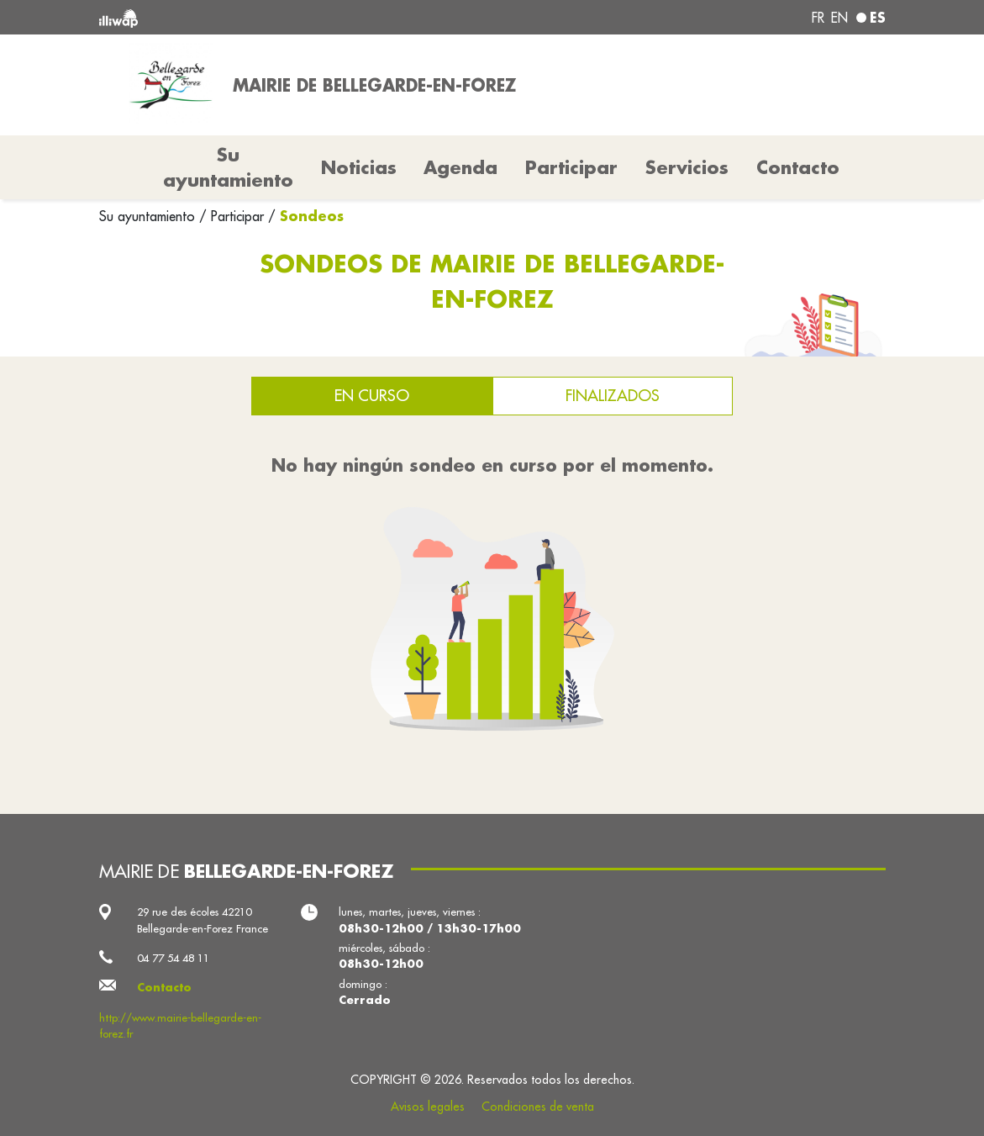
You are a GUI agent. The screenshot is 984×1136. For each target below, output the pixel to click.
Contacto (797, 167)
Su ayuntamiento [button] (228, 167)
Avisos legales (428, 1106)
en (839, 17)
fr (818, 17)
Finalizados (613, 395)
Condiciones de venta (537, 1106)
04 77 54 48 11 (173, 957)
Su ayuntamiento (149, 216)
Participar (571, 167)
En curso (371, 395)
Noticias (359, 167)
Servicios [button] (687, 167)
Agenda (460, 167)
